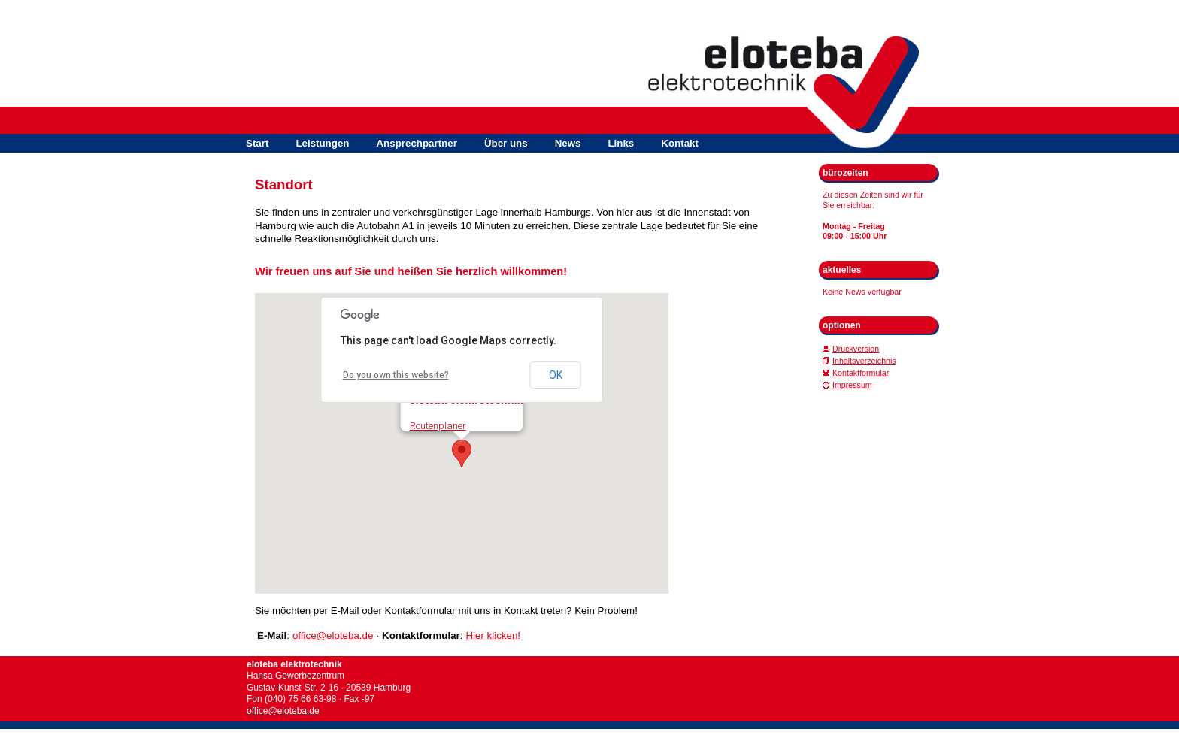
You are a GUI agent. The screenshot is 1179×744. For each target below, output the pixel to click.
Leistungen (322, 143)
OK (555, 375)
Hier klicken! (492, 635)
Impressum (852, 384)
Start (257, 143)
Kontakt (680, 143)
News (568, 143)
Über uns (506, 143)
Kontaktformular (860, 372)
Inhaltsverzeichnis (864, 360)
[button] (461, 453)
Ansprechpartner (416, 143)
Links (621, 143)
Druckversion (855, 348)
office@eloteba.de (332, 635)
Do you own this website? (396, 375)
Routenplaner (438, 425)
